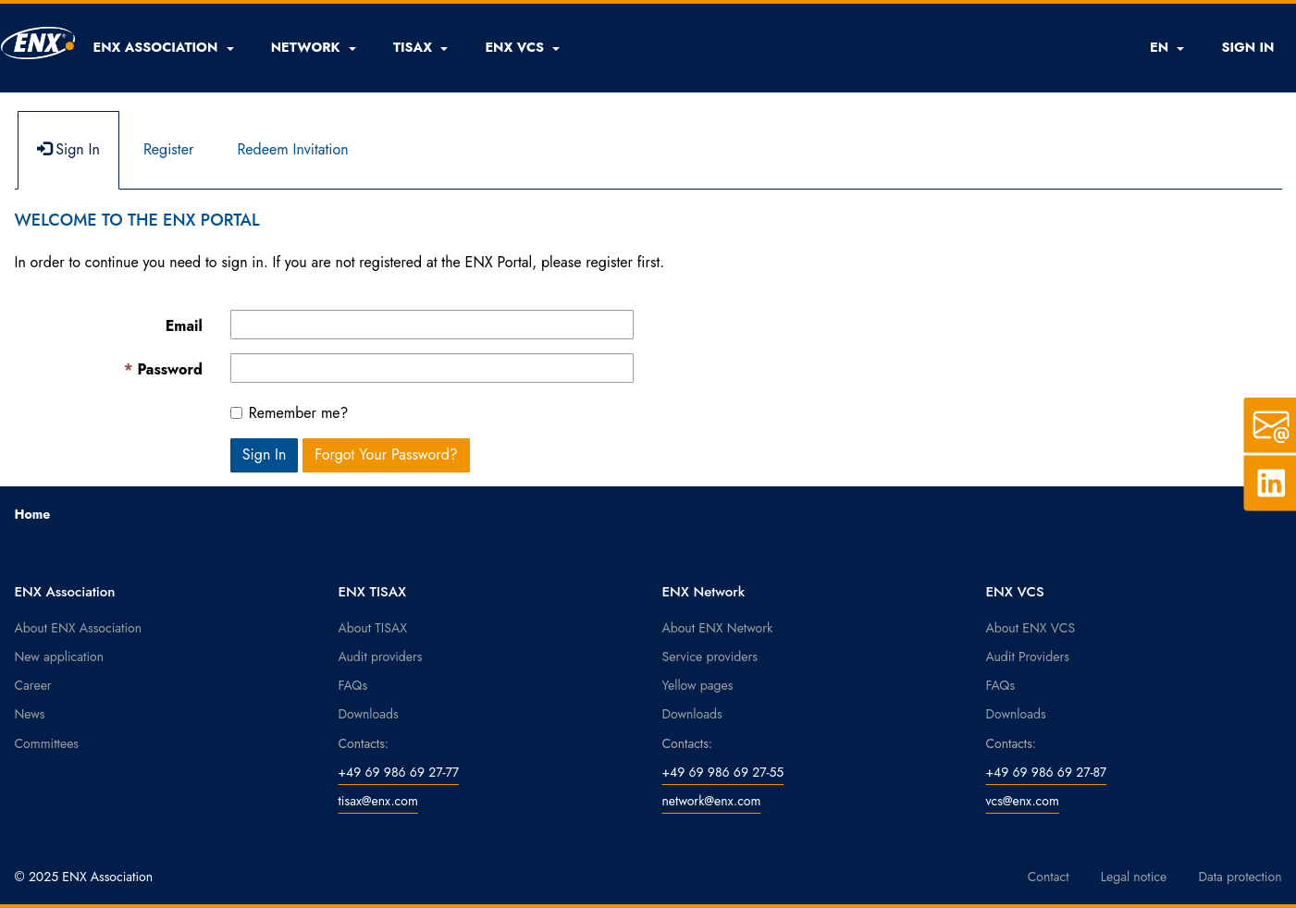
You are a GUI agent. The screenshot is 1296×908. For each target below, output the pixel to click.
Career (33, 685)
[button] (164, 47)
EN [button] (1167, 47)
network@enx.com (711, 800)
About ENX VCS (1031, 628)
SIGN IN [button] (1247, 47)
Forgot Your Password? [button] (386, 454)
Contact (1048, 876)
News (30, 714)
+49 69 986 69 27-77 (399, 772)
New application (60, 656)
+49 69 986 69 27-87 (1046, 772)
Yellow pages (698, 685)
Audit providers (381, 656)
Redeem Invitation (292, 149)
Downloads (369, 714)
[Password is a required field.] (432, 368)
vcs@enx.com (1022, 800)
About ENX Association (78, 628)
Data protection (1239, 876)
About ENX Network (717, 628)
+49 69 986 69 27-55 (723, 772)
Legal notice (1134, 876)
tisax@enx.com (378, 800)
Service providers (710, 656)
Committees (47, 743)
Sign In (68, 149)
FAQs (353, 685)
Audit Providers (1027, 656)
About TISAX (373, 628)
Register (168, 149)
